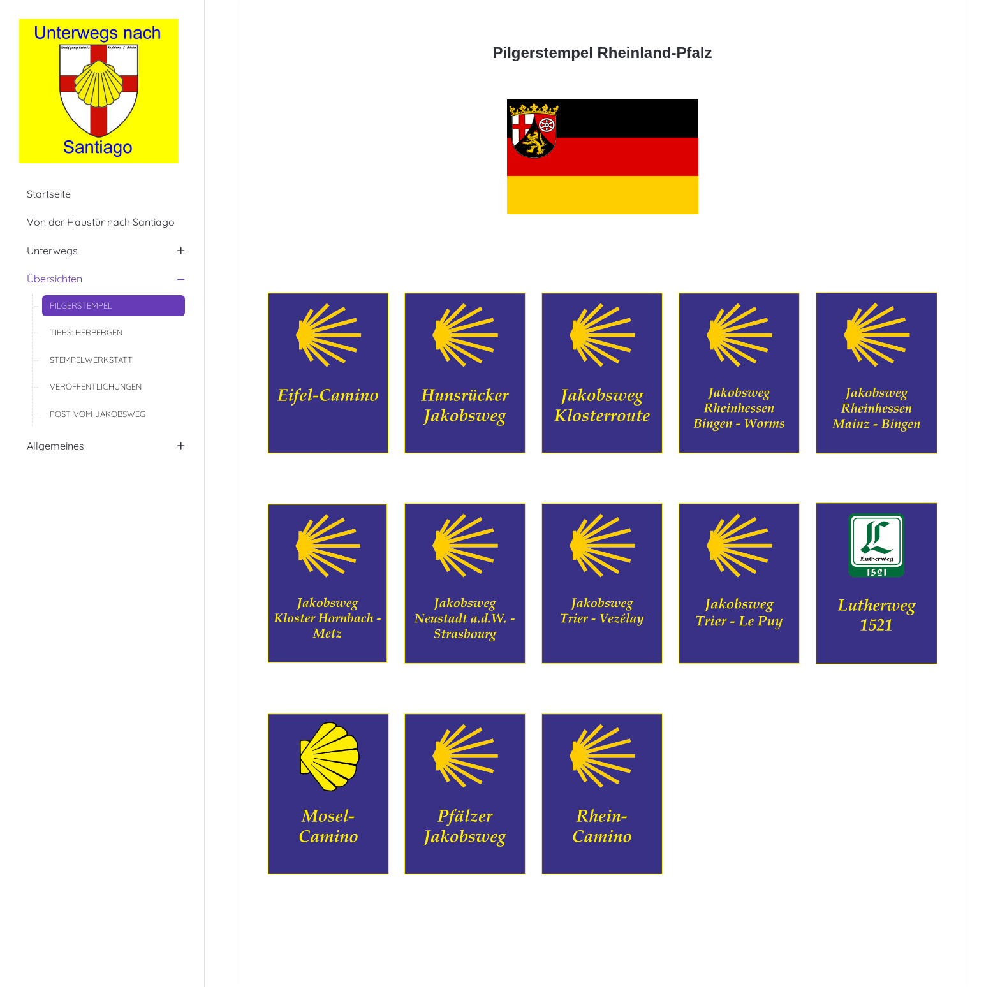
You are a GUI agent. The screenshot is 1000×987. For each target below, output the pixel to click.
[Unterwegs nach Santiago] (102, 91)
